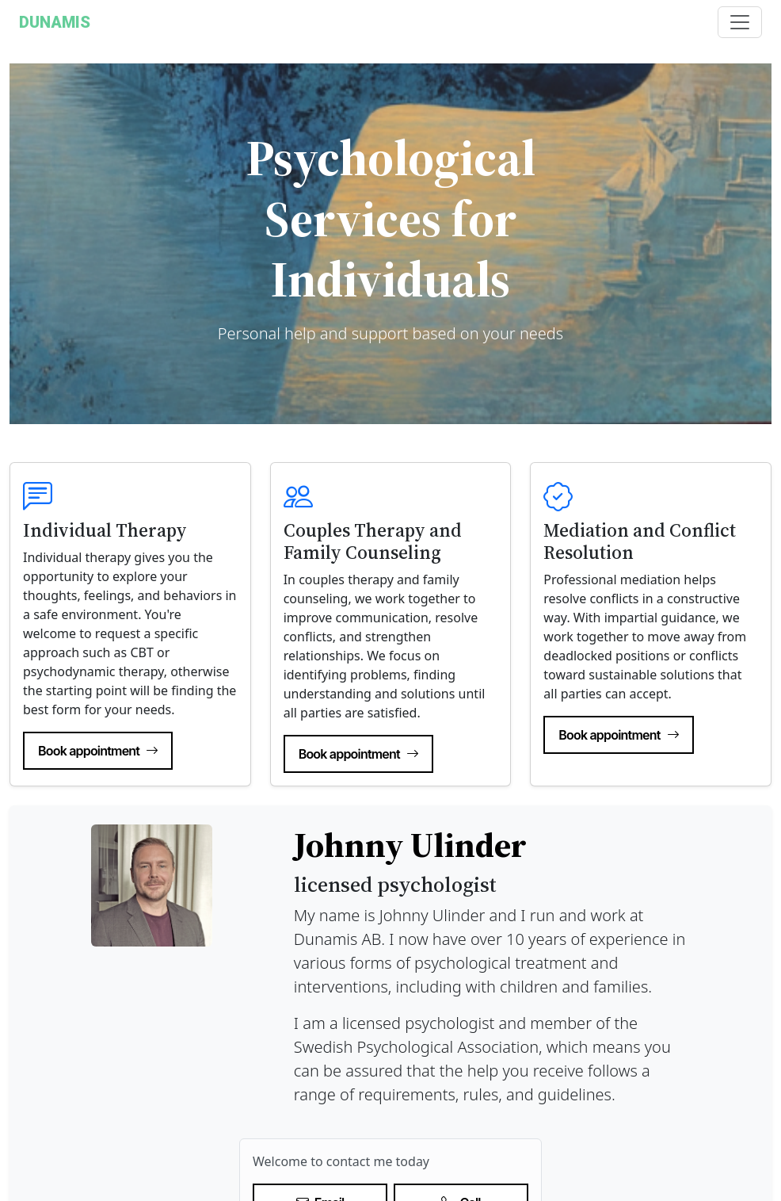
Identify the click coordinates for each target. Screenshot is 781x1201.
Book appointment (98, 750)
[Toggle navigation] (740, 22)
